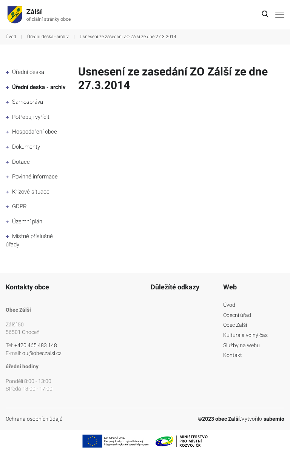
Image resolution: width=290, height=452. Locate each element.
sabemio (274, 419)
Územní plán (24, 221)
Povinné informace (32, 176)
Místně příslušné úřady (29, 240)
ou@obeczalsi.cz (42, 353)
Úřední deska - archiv (48, 36)
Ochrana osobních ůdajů (34, 419)
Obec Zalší (235, 325)
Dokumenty (23, 146)
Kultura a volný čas (245, 335)
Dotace (18, 161)
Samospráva (24, 101)
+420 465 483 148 (35, 345)
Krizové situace (27, 191)
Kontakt (232, 355)
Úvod (11, 36)
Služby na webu (241, 345)
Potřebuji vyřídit (27, 117)
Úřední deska (25, 72)
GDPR (16, 206)
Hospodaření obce (31, 131)
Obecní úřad (237, 315)
